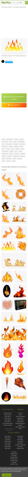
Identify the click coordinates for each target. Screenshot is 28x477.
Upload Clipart (20, 421)
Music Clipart (8, 445)
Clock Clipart (20, 439)
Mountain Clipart (14, 464)
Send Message (9, 62)
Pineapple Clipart (14, 457)
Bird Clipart (14, 455)
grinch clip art (7, 418)
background (9, 139)
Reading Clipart (14, 453)
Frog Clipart (7, 439)
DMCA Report (20, 418)
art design (8, 158)
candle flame (16, 156)
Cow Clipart (14, 452)
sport (3, 161)
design (11, 151)
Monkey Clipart (14, 459)
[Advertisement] (14, 23)
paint (15, 141)
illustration (4, 146)
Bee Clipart (20, 443)
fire (3, 144)
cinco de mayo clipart (8, 423)
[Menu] (26, 2)
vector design (21, 141)
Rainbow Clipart (20, 448)
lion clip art (22, 144)
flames (10, 146)
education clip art (8, 413)
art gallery (22, 153)
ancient (8, 161)
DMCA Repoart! (14, 105)
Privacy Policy (20, 420)
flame (3, 139)
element (20, 158)
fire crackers (5, 151)
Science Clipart (7, 446)
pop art (22, 156)
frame (21, 146)
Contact (20, 414)
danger (13, 161)
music (3, 149)
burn (16, 151)
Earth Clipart (8, 443)
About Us (20, 413)
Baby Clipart (7, 448)
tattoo (14, 158)
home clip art (8, 421)
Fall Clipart (20, 438)
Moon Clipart (20, 436)
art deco (9, 156)
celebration (4, 153)
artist (12, 149)
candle (16, 153)
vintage (15, 144)
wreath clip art (7, 414)
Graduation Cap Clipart (20, 445)
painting (16, 139)
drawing (16, 146)
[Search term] (17, 3)
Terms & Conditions (20, 416)
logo (10, 141)
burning (17, 149)
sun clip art (5, 141)
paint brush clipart (7, 425)
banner (21, 139)
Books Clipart (8, 438)
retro (22, 149)
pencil (20, 151)
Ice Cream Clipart (14, 460)
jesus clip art (8, 416)
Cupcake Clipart (7, 441)
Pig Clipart (14, 462)
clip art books (8, 420)
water (8, 149)
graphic (11, 153)
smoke (3, 156)
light (3, 158)
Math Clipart (8, 436)
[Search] (20, 2)
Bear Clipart (20, 446)
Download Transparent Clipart (14, 98)
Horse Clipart (20, 441)
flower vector (9, 144)
